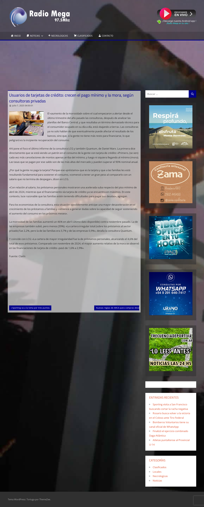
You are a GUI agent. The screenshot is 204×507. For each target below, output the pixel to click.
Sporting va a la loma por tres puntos (31, 307)
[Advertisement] (102, 63)
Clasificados (159, 467)
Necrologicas (160, 476)
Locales (157, 471)
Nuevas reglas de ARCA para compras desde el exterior (124, 307)
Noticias (157, 480)
